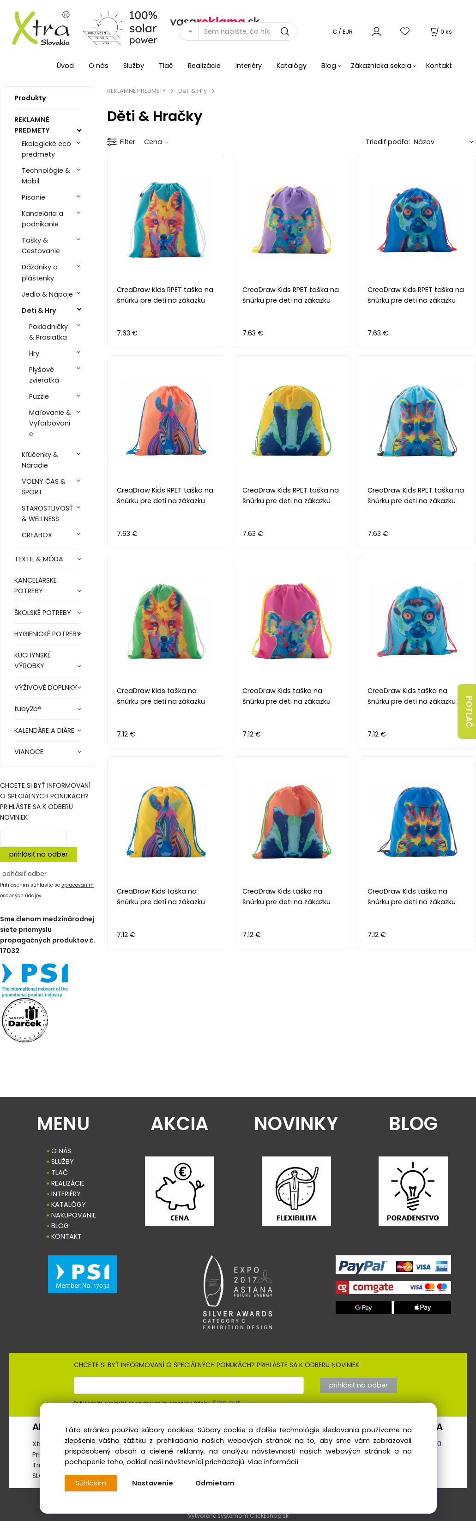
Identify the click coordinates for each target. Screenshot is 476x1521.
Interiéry (248, 65)
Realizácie (204, 65)
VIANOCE (28, 751)
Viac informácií (272, 1461)
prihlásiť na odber (38, 854)
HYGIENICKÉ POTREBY (47, 634)
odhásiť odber (24, 873)
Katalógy (292, 65)
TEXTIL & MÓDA (38, 559)
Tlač (166, 65)
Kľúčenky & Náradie (40, 460)
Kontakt (439, 65)
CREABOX (37, 535)
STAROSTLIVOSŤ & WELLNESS (47, 513)
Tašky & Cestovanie (41, 246)
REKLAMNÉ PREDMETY (32, 125)
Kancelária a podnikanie (42, 219)
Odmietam (215, 1483)
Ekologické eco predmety (46, 149)
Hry (34, 353)
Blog (328, 65)
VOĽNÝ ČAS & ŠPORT (44, 487)
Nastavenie (152, 1483)
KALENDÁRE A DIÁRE (44, 730)
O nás (98, 65)
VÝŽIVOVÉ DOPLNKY (45, 687)
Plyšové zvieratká (44, 375)
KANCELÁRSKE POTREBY (35, 586)
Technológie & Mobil (46, 176)
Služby (133, 65)
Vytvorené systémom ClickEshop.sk (238, 1516)
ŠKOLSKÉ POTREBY (42, 612)
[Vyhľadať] (188, 31)
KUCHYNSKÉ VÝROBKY (32, 660)
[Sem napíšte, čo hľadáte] (247, 31)
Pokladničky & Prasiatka (48, 332)
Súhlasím (91, 1483)
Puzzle (39, 396)
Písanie (33, 197)
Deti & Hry (39, 310)
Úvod (65, 65)
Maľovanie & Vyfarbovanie (50, 423)
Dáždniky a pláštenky (40, 272)
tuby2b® (28, 708)
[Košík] (440, 31)
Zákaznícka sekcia (381, 65)
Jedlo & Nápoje (47, 294)
